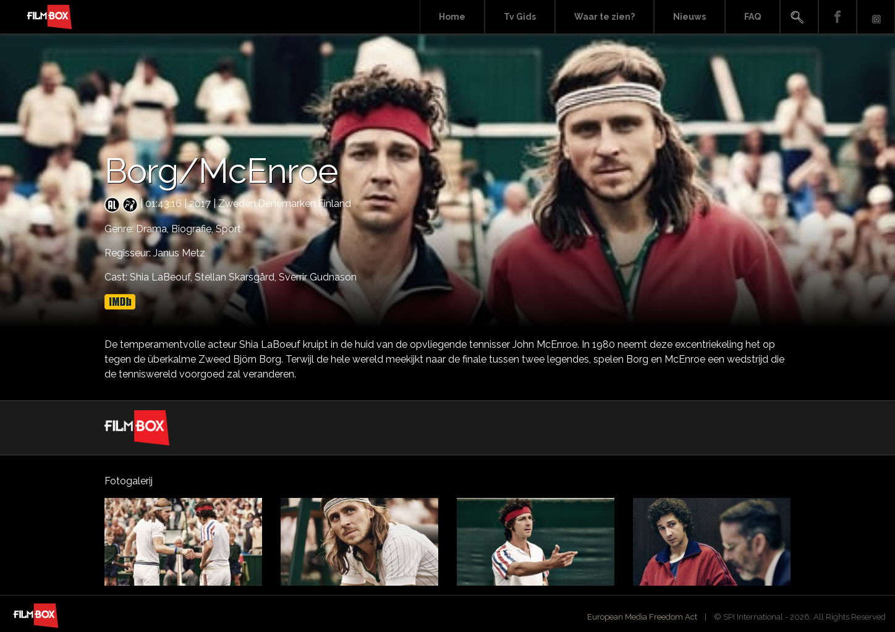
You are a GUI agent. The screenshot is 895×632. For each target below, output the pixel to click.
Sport (228, 229)
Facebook (837, 17)
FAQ (752, 17)
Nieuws (689, 17)
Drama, (153, 229)
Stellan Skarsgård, (237, 277)
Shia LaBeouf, (162, 277)
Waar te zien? (604, 17)
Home (452, 17)
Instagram (876, 17)
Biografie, (193, 229)
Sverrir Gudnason (318, 277)
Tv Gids (520, 17)
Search (799, 17)
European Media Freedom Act (642, 616)
